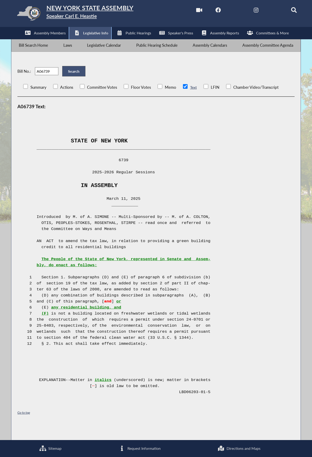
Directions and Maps (239, 447)
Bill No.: (24, 79)
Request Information (139, 447)
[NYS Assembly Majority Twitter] (228, 11)
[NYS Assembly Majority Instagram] (247, 11)
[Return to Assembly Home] (85, 14)
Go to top (23, 424)
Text (193, 98)
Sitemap (50, 447)
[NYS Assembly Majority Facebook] (208, 11)
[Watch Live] (189, 11)
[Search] (286, 11)
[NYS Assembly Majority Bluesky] (267, 11)
